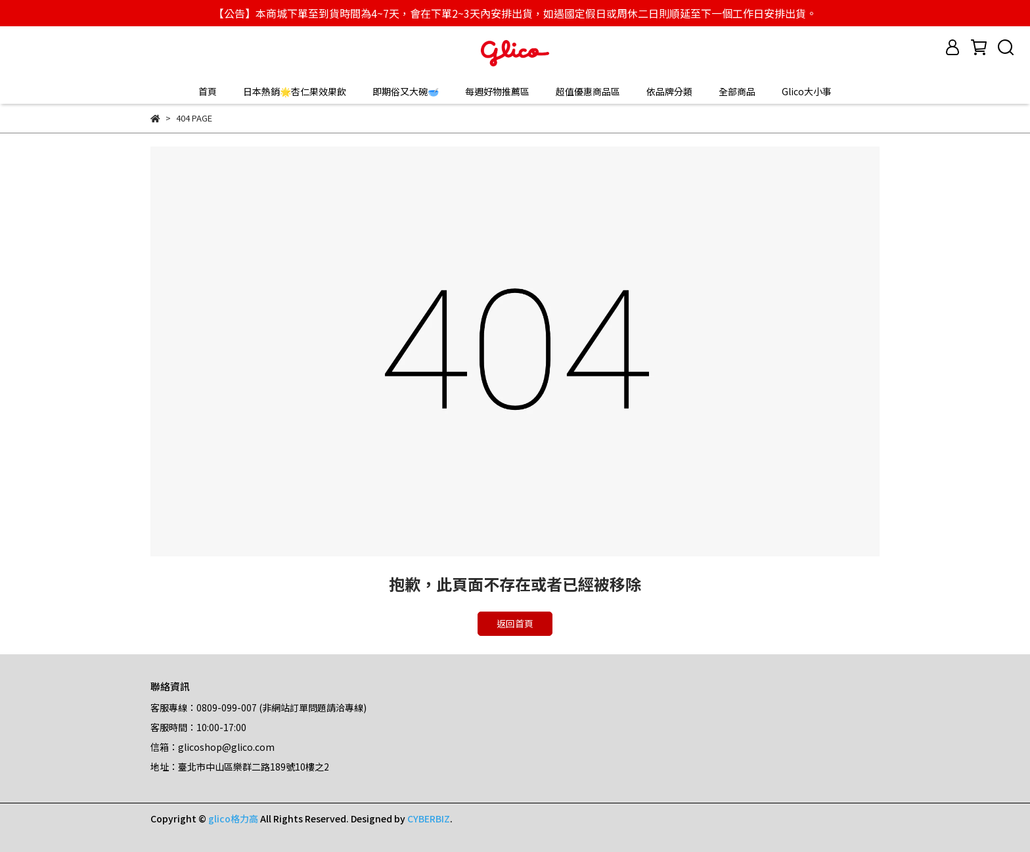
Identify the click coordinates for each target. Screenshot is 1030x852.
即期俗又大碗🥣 (405, 91)
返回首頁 (515, 623)
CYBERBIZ (428, 818)
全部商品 (737, 91)
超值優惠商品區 (588, 91)
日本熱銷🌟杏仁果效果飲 (294, 91)
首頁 (207, 91)
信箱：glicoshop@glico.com (212, 746)
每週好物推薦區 (497, 91)
